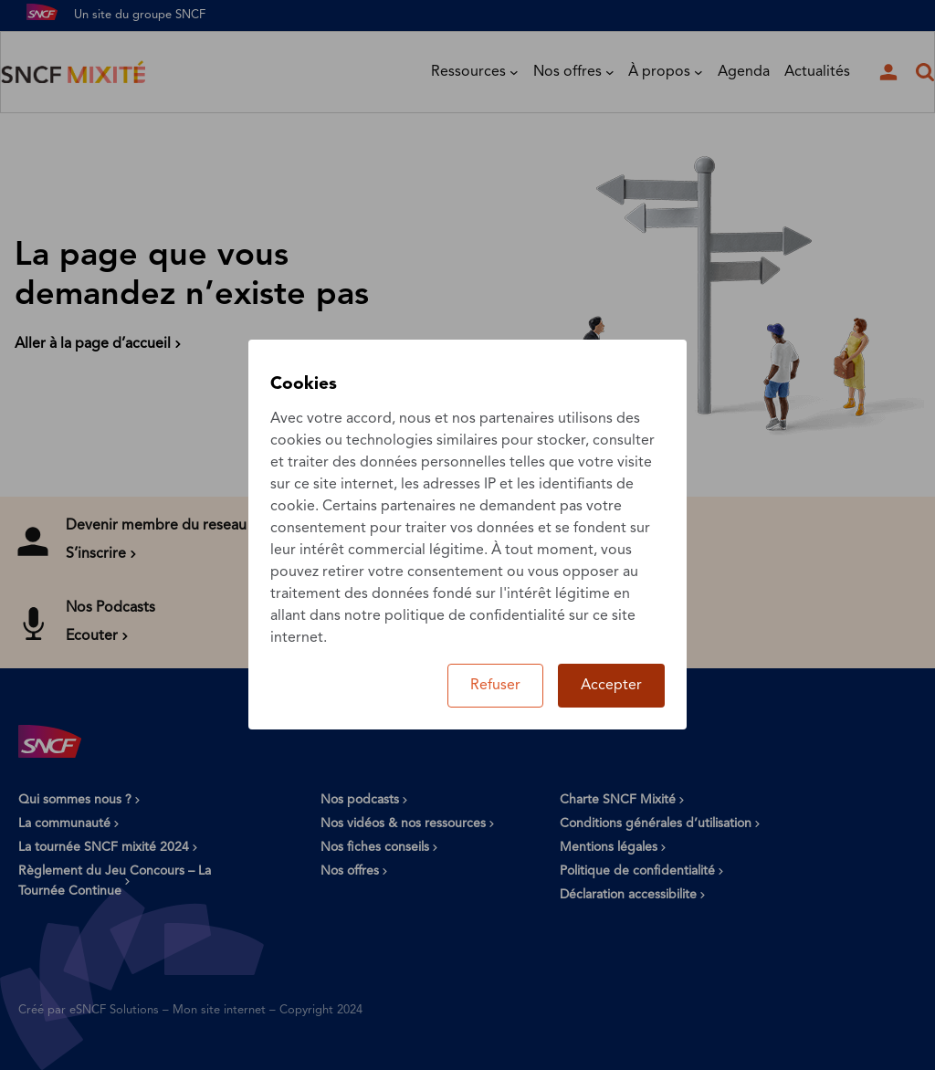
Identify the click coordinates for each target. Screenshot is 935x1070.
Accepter (611, 685)
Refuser (495, 685)
